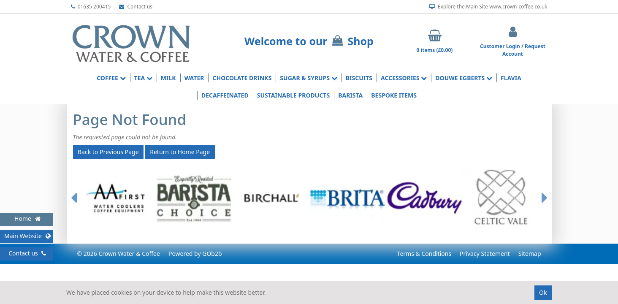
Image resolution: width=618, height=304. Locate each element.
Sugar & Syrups (308, 78)
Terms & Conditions (424, 254)
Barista (350, 95)
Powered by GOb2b (195, 254)
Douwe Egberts (463, 78)
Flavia (511, 78)
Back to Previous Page (108, 152)
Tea (143, 78)
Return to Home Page (180, 152)
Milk (168, 78)
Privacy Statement (485, 254)
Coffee (111, 78)
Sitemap (529, 254)
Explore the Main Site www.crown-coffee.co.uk (488, 7)
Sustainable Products (293, 95)
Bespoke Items (394, 95)
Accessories (404, 78)
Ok (543, 292)
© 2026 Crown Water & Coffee (118, 254)
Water (194, 78)
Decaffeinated (225, 95)
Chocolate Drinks (241, 78)
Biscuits (359, 78)
